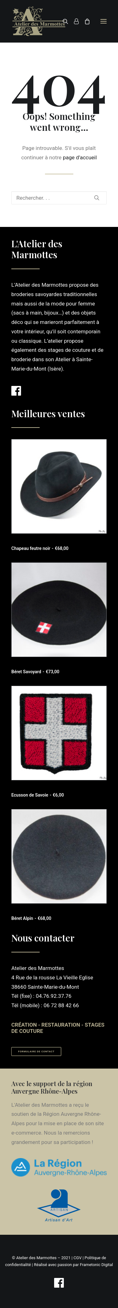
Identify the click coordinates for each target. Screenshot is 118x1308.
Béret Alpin (31, 918)
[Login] (73, 21)
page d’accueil (80, 157)
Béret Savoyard (35, 671)
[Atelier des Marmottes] (38, 21)
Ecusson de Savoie (37, 795)
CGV (78, 1257)
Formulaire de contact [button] (36, 1051)
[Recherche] (62, 21)
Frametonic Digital (96, 1264)
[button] (103, 21)
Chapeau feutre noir (39, 548)
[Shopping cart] (84, 21)
